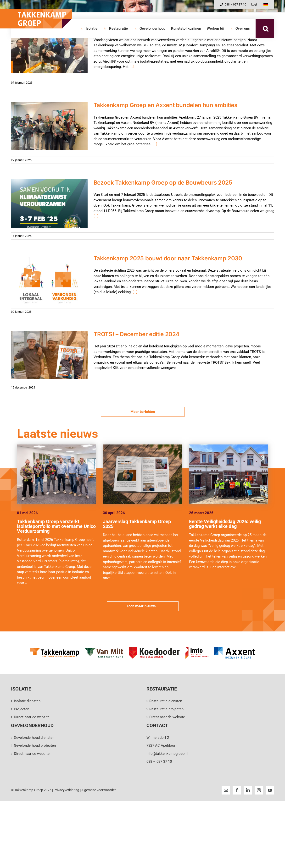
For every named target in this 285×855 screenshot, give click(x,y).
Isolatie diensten (27, 701)
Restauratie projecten (166, 709)
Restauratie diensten (165, 701)
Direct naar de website (32, 717)
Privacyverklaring (66, 790)
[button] (265, 28)
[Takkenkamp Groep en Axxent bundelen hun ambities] (49, 126)
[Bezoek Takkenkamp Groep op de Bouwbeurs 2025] (49, 203)
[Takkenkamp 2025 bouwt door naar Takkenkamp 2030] (49, 279)
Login (254, 4)
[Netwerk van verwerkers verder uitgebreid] (49, 48)
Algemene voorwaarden (99, 790)
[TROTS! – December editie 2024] (49, 355)
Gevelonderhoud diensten (34, 737)
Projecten (21, 709)
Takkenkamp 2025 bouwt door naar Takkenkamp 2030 (168, 258)
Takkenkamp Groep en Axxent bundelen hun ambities (165, 105)
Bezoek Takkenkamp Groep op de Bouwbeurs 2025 (163, 182)
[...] (131, 67)
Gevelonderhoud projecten (35, 745)
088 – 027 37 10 (233, 4)
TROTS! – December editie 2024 (137, 334)
